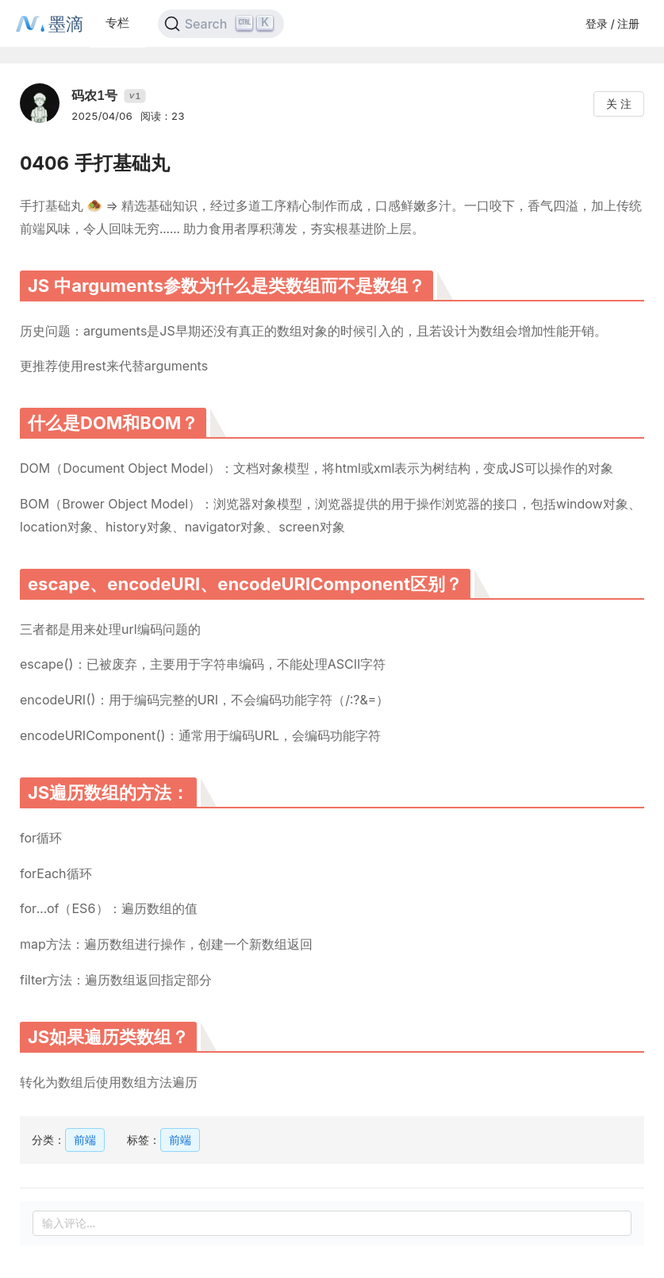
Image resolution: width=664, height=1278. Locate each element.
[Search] (221, 24)
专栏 (117, 22)
